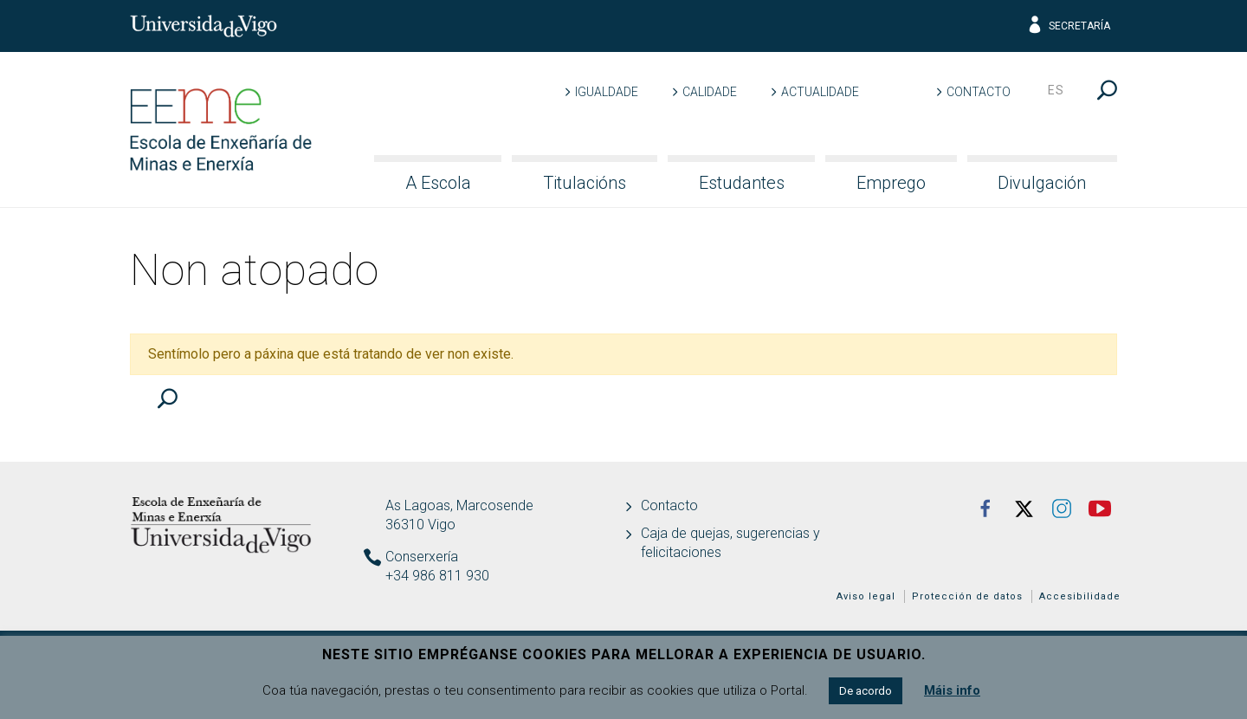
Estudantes (742, 182)
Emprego (891, 182)
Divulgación (1042, 182)
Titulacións (584, 182)
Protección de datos (967, 596)
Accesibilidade (1080, 596)
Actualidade (820, 92)
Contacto (979, 92)
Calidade (709, 92)
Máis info (952, 690)
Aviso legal (866, 596)
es (1056, 90)
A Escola (438, 182)
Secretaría (1068, 26)
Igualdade (606, 92)
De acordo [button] (865, 690)
